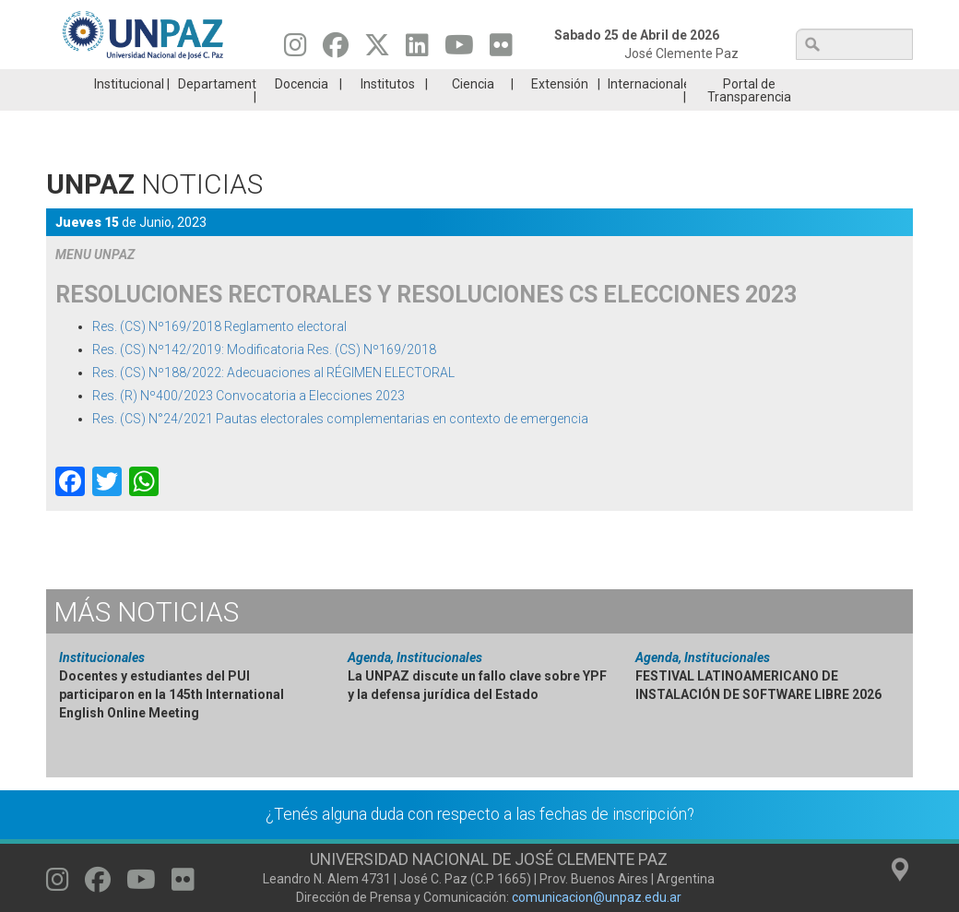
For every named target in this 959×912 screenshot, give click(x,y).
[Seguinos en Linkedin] (417, 49)
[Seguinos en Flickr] (501, 49)
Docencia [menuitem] (301, 111)
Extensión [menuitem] (559, 111)
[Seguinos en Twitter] (377, 49)
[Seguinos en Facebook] (336, 49)
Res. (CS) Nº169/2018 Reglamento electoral (219, 354)
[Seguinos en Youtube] (459, 49)
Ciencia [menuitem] (473, 111)
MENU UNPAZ (95, 282)
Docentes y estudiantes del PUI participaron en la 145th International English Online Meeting (171, 722)
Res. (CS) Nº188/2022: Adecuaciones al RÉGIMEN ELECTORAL (273, 400)
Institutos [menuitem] (388, 111)
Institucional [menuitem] (129, 111)
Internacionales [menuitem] (647, 111)
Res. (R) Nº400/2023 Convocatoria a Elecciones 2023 (248, 423)
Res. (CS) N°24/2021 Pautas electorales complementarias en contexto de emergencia (340, 446)
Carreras (118, 83)
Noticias (146, 639)
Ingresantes (406, 83)
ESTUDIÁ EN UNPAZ (262, 83)
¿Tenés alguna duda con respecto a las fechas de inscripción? (480, 842)
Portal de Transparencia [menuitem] (749, 118)
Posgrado (839, 83)
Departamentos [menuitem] (217, 111)
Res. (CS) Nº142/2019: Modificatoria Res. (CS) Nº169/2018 (264, 377)
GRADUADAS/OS (695, 83)
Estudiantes (551, 83)
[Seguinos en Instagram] (295, 49)
